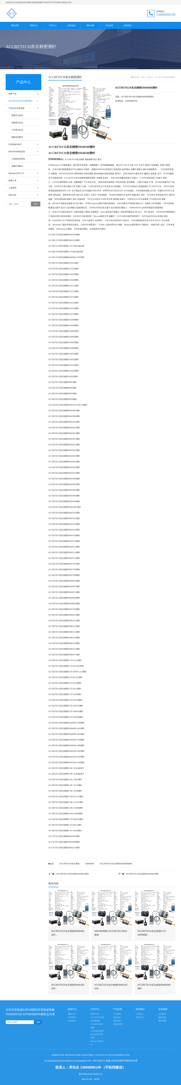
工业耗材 (24, 187)
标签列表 (162, 1017)
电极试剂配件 (17, 137)
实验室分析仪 (17, 122)
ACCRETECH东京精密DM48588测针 (116, 863)
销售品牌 (90, 25)
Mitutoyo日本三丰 (24, 173)
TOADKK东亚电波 (24, 108)
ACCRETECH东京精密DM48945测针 (138, 874)
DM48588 (89, 863)
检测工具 (24, 180)
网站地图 (162, 1021)
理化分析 (24, 195)
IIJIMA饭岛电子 (24, 144)
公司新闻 (72, 1017)
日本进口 (117, 1017)
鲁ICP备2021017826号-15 (90, 1074)
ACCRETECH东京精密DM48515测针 (68, 874)
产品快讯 (117, 1014)
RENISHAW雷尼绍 (24, 151)
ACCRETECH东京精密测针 (24, 100)
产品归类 (109, 25)
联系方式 (140, 1017)
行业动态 (72, 1021)
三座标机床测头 (18, 159)
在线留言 (162, 1014)
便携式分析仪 (17, 115)
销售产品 (24, 93)
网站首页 (15, 25)
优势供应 (117, 1021)
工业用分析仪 (17, 130)
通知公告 (72, 1014)
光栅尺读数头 (17, 166)
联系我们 (128, 25)
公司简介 (140, 1014)
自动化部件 (118, 1024)
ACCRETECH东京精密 (69, 863)
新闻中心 (34, 25)
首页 (143, 77)
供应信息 (72, 25)
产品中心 (53, 25)
